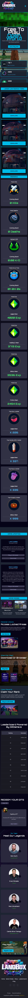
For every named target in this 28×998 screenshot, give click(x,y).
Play (14, 981)
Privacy (8, 993)
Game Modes (10, 979)
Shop (16, 979)
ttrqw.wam (23, 787)
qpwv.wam (23, 754)
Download (14, 115)
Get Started (5, 634)
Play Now (5, 668)
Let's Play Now (14, 46)
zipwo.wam (23, 759)
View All (4, 803)
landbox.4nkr (24, 737)
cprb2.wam (23, 748)
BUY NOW (14, 824)
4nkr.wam (23, 765)
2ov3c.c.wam (24, 770)
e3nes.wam (23, 776)
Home (3, 979)
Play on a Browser (7, 701)
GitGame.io (21, 995)
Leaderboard (23, 979)
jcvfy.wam (23, 781)
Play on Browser (13, 555)
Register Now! (8, 950)
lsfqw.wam (23, 743)
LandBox (11, 995)
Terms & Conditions (16, 993)
